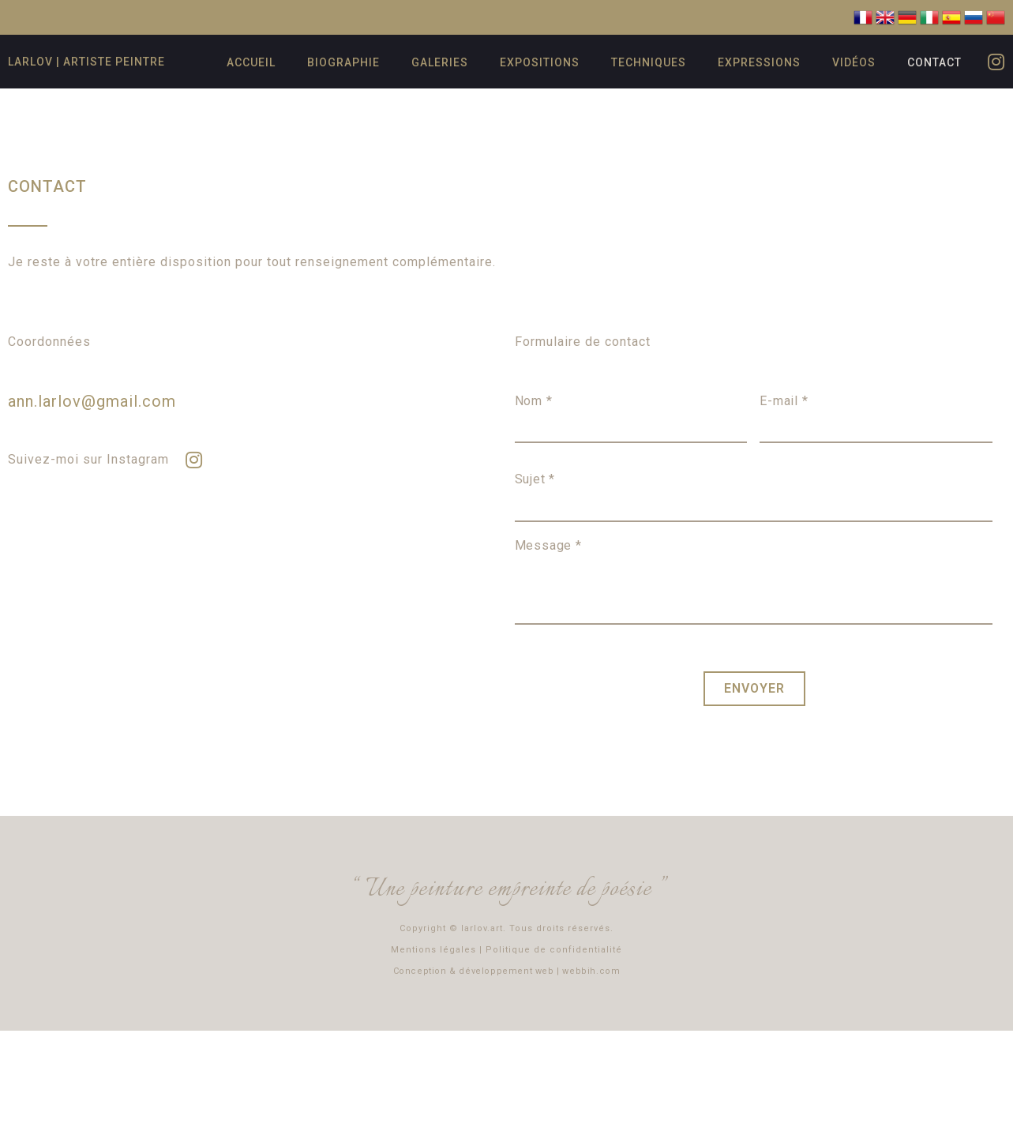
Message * (548, 545)
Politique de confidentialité (554, 947)
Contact (934, 62)
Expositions (540, 62)
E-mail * (784, 400)
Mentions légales (433, 947)
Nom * (534, 400)
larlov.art (482, 926)
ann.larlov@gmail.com (92, 401)
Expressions (759, 62)
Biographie (343, 62)
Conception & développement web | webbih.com (507, 969)
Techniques (648, 62)
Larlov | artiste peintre (86, 61)
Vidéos (854, 62)
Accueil (251, 62)
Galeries (439, 62)
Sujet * (535, 479)
